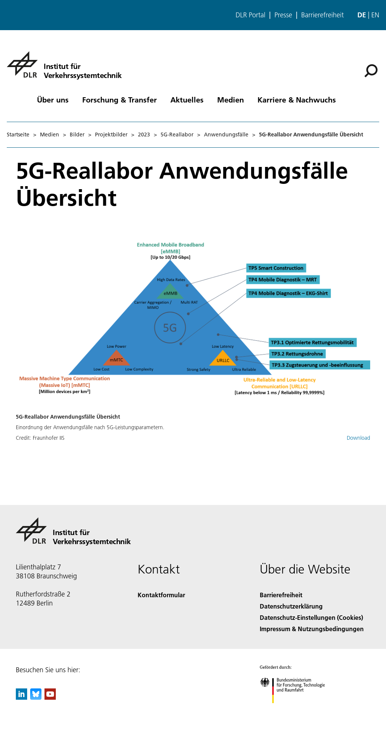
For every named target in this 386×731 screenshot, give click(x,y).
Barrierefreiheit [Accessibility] (281, 595)
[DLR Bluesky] (35, 697)
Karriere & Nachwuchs (296, 99)
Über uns (53, 99)
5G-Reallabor (177, 134)
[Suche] (371, 71)
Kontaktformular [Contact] (161, 595)
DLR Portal (250, 15)
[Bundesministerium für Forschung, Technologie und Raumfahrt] (296, 709)
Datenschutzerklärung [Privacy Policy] (291, 606)
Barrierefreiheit (322, 15)
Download (358, 437)
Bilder (77, 134)
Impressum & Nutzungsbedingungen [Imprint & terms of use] (312, 629)
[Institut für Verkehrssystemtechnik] (64, 64)
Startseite (18, 134)
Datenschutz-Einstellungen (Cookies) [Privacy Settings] (311, 617)
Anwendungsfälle (226, 134)
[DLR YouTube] (50, 697)
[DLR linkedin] (21, 697)
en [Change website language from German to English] (375, 15)
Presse (283, 15)
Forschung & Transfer (119, 99)
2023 (144, 134)
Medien (230, 99)
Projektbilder (111, 134)
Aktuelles (187, 99)
